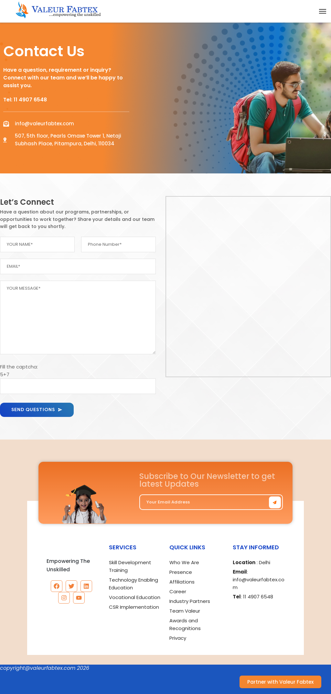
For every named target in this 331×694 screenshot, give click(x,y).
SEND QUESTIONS (36, 409)
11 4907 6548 (30, 99)
